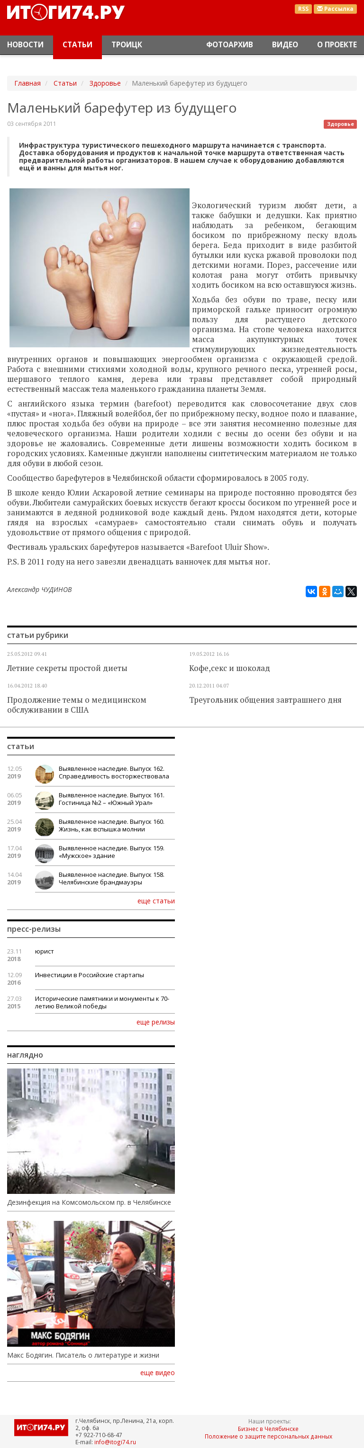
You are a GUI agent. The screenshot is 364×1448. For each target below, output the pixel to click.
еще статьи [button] (156, 900)
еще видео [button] (157, 1373)
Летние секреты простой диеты (67, 668)
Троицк (126, 45)
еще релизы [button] (155, 1021)
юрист (44, 951)
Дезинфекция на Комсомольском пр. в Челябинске (89, 1202)
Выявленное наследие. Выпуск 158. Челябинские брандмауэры (111, 878)
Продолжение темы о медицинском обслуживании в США (76, 705)
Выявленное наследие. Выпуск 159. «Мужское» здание (111, 852)
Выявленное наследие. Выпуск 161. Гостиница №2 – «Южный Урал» (111, 799)
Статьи (77, 45)
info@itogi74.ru (115, 1442)
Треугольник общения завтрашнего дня (265, 700)
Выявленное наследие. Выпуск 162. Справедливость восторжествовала (114, 772)
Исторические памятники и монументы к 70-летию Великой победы (102, 1002)
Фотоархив (229, 45)
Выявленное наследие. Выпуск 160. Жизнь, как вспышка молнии (111, 825)
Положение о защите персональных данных (268, 1436)
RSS (303, 8)
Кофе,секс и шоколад (229, 668)
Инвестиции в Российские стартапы (89, 975)
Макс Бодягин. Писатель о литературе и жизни (83, 1355)
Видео (285, 45)
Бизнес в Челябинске (268, 1428)
